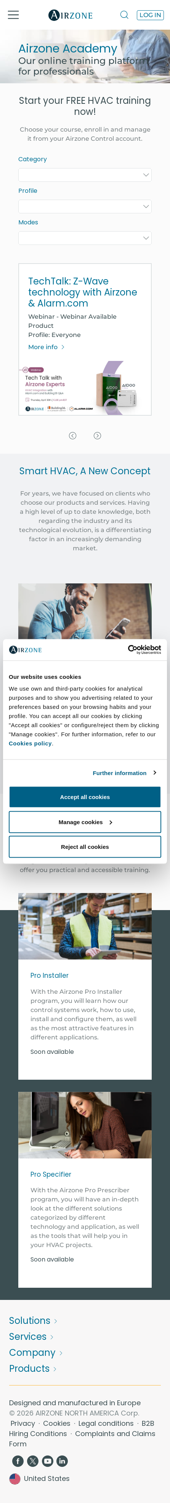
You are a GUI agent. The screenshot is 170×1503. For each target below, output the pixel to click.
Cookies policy (30, 743)
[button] (72, 343)
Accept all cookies (85, 797)
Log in (150, 15)
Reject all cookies (85, 847)
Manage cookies (85, 821)
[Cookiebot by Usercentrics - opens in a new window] (128, 650)
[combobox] (85, 175)
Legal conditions (107, 1423)
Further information (120, 772)
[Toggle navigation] (13, 15)
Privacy (24, 1423)
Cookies (57, 1423)
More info (46, 347)
